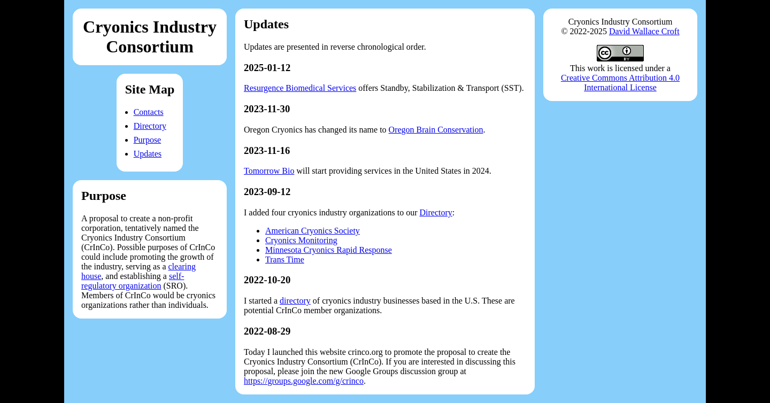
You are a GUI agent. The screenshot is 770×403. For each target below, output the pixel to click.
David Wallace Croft (644, 31)
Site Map (150, 89)
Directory (150, 125)
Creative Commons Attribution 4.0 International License (620, 82)
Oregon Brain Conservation (436, 129)
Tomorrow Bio (269, 170)
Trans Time (284, 259)
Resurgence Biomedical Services (300, 87)
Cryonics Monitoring (301, 240)
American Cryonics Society (312, 230)
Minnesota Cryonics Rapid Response (328, 249)
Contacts (149, 112)
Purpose (147, 139)
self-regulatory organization (132, 281)
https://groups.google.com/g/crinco (304, 380)
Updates (147, 153)
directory (295, 300)
